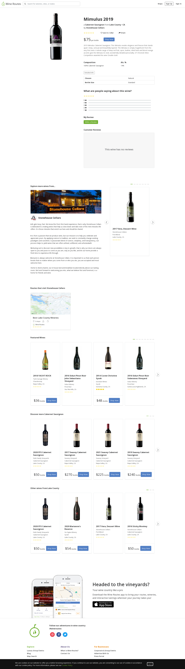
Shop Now (109, 39)
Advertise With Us (101, 653)
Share (122, 33)
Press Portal (99, 656)
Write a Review (91, 122)
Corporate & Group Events (105, 650)
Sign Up (169, 4)
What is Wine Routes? (69, 650)
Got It (150, 664)
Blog (29, 653)
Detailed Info (89, 73)
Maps (160, 4)
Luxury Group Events (35, 650)
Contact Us (65, 653)
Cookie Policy (67, 665)
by (94, 28)
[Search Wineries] (51, 4)
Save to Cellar (107, 33)
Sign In (178, 4)
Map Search (32, 656)
